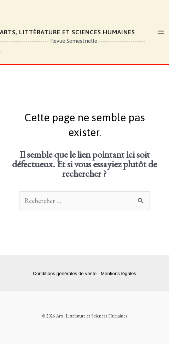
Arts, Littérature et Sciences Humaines (67, 32)
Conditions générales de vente (65, 273)
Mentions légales (118, 273)
